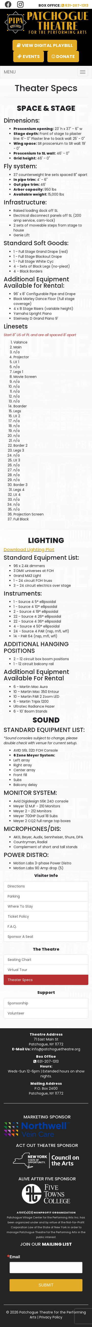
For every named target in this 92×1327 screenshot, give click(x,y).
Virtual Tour (17, 969)
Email (15, 1257)
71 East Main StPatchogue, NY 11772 (46, 1042)
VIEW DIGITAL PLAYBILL (45, 45)
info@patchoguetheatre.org (56, 1049)
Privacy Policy (50, 1317)
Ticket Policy (18, 916)
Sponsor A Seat (20, 936)
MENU (10, 72)
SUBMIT (46, 1285)
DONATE (63, 56)
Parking (14, 896)
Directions (16, 886)
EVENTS (28, 56)
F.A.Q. (12, 926)
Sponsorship (18, 1003)
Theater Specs (20, 979)
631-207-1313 (74, 5)
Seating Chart (19, 959)
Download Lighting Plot (29, 549)
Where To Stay (20, 906)
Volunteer (16, 1013)
